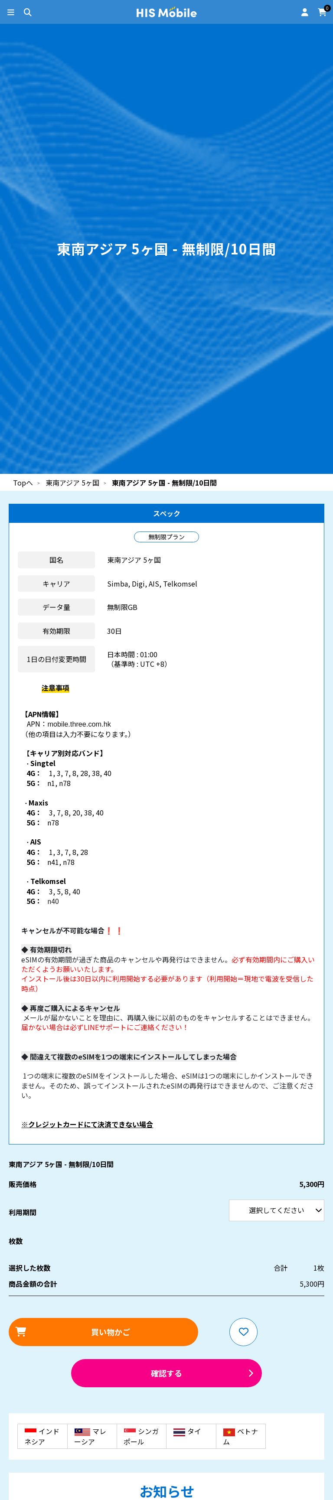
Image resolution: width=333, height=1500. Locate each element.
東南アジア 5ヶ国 (72, 482)
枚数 (16, 1241)
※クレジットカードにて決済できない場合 (87, 1124)
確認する (166, 1373)
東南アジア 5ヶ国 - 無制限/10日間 (164, 482)
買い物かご (110, 1331)
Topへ (23, 482)
